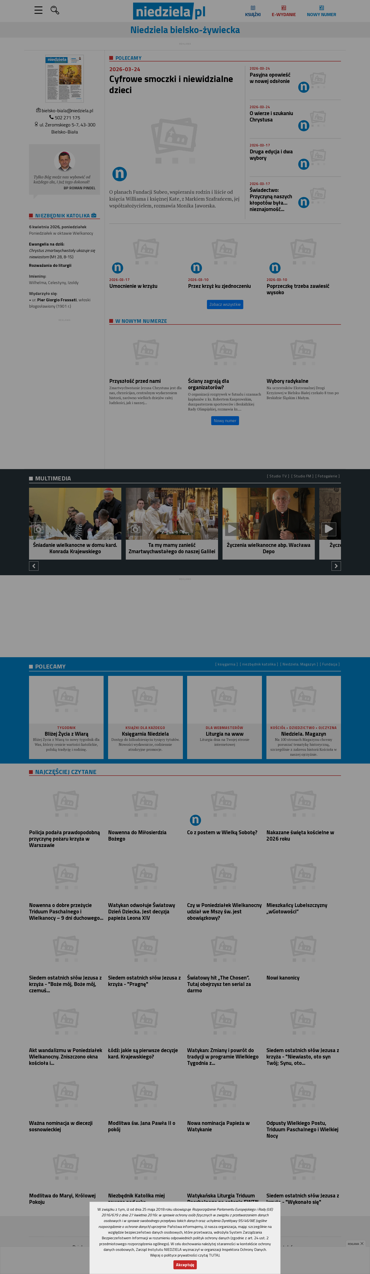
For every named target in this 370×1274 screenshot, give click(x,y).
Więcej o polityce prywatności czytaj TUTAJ (184, 1255)
